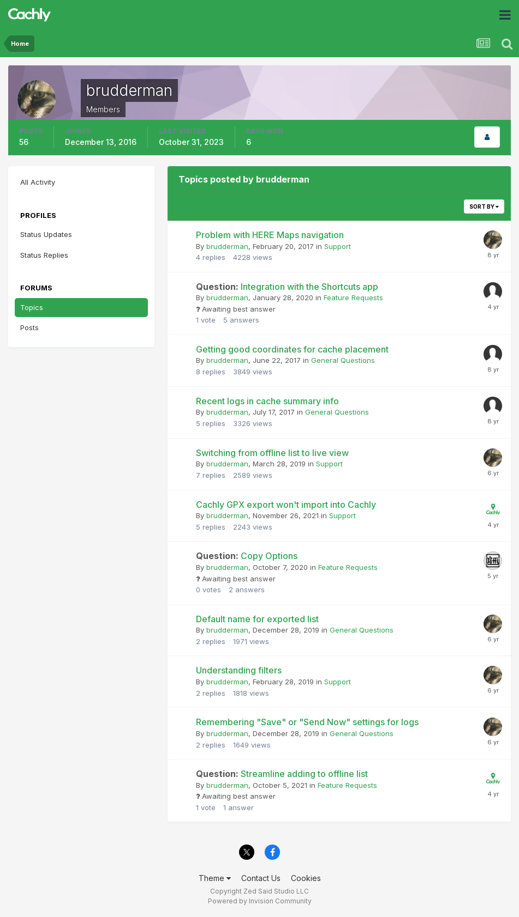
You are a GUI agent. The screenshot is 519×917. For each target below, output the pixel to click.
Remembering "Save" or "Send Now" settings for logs (307, 721)
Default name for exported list (257, 619)
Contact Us (261, 878)
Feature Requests (353, 297)
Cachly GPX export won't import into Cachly (286, 504)
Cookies (306, 878)
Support (337, 246)
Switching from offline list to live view (272, 452)
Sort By (484, 206)
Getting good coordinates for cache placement (292, 349)
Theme (215, 878)
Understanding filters (239, 670)
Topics (31, 307)
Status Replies (44, 255)
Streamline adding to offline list (282, 773)
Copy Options (246, 555)
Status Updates (46, 234)
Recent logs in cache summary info (267, 401)
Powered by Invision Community (260, 901)
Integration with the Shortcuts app (287, 286)
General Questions (343, 360)
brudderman (227, 246)
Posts (29, 327)
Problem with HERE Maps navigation (270, 234)
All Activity (37, 182)
